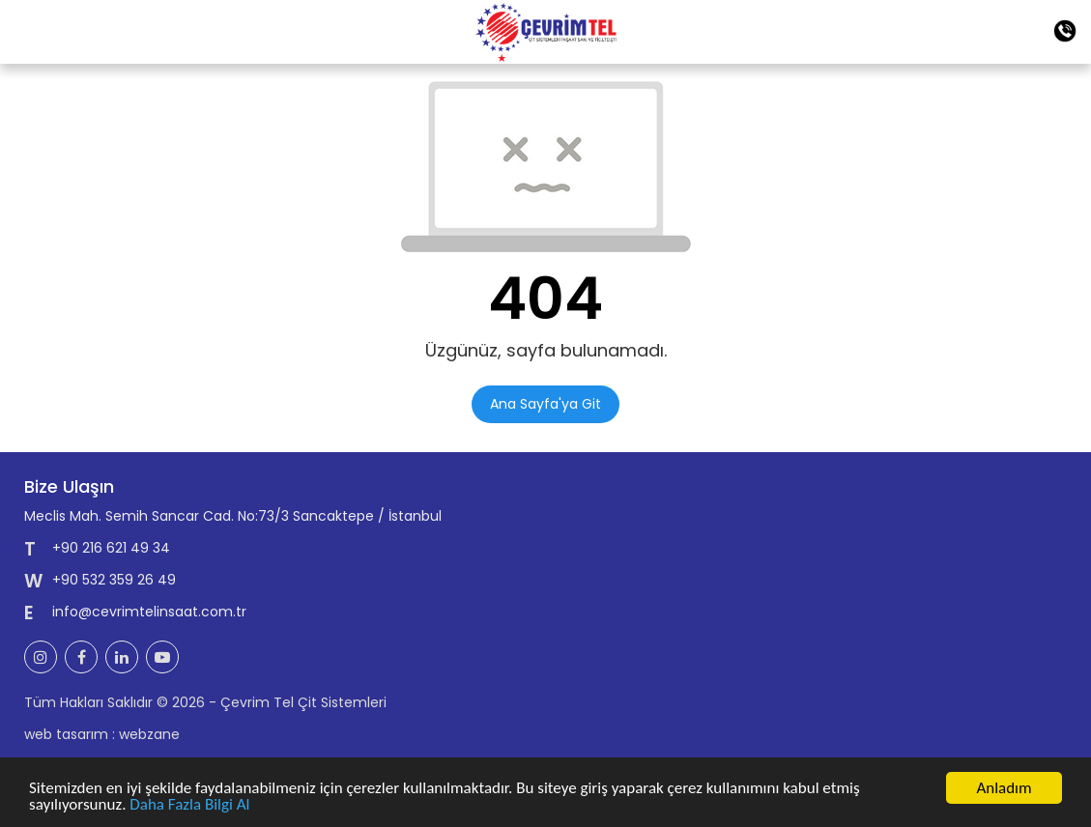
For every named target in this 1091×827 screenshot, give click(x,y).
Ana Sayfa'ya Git (545, 404)
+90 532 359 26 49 (114, 579)
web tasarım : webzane (102, 734)
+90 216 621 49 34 (111, 547)
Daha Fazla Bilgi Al (189, 805)
